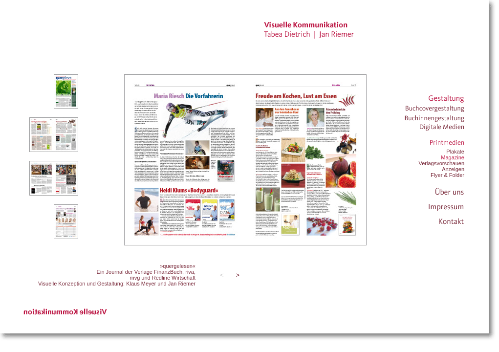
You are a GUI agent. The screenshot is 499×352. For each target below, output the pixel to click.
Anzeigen (453, 169)
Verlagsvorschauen (441, 163)
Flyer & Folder (447, 175)
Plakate (455, 151)
